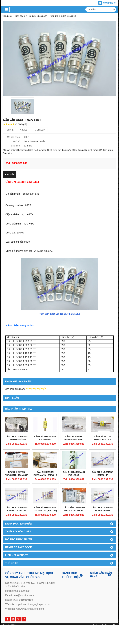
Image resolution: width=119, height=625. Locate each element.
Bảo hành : (16, 145)
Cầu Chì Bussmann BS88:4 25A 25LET (74, 509)
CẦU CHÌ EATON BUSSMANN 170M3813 (16, 473)
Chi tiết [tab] (9, 174)
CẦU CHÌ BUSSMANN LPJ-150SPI (45, 438)
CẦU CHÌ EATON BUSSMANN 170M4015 (45, 473)
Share (9, 130)
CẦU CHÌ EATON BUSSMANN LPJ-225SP (102, 439)
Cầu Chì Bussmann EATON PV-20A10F (17, 509)
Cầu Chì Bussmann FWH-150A (74, 473)
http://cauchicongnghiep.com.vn (32, 604)
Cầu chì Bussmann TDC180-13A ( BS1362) (45, 509)
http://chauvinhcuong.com (29, 609)
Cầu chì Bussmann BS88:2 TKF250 (103, 509)
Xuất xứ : (17, 141)
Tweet (24, 130)
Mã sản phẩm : (14, 137)
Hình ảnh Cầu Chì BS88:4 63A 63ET (59, 314)
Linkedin (40, 130)
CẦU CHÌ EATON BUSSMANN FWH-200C (73, 439)
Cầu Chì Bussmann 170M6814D (103, 473)
